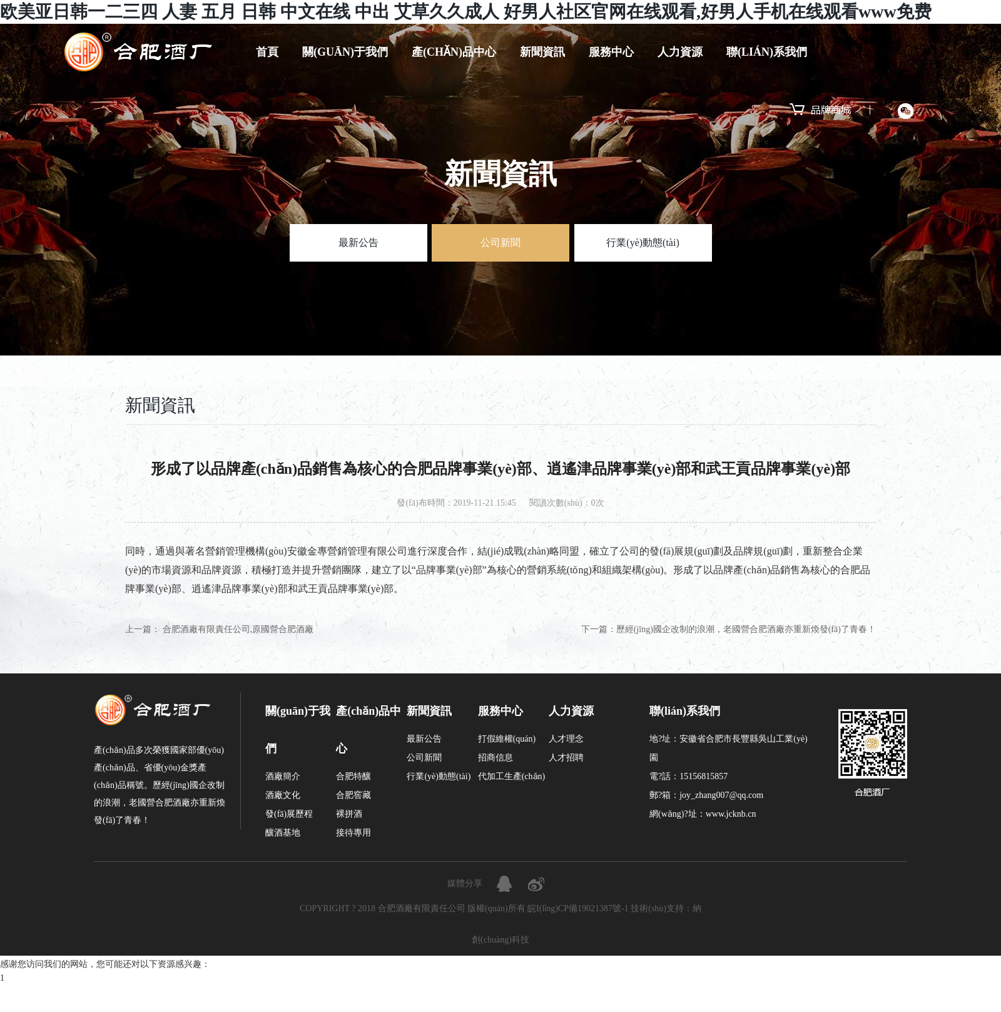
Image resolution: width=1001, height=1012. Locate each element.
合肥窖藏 (353, 795)
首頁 (267, 52)
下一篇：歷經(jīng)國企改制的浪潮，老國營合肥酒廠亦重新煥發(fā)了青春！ (728, 629)
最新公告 (358, 242)
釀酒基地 (282, 832)
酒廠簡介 (282, 776)
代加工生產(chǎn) (512, 776)
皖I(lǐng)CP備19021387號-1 (578, 908)
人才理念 (566, 739)
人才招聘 (566, 757)
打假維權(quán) (507, 739)
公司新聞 (500, 242)
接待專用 (353, 832)
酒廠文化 (282, 795)
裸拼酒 (349, 814)
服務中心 (611, 52)
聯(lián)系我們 (766, 52)
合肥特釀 (353, 776)
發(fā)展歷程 (289, 814)
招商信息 (495, 757)
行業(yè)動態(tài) (642, 242)
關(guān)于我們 (345, 52)
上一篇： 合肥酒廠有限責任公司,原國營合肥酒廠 (219, 629)
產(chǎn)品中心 (454, 52)
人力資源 (680, 52)
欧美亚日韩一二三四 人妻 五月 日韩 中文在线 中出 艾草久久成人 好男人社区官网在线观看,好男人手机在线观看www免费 (466, 11)
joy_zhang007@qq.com (721, 795)
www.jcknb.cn (731, 814)
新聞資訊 (542, 52)
